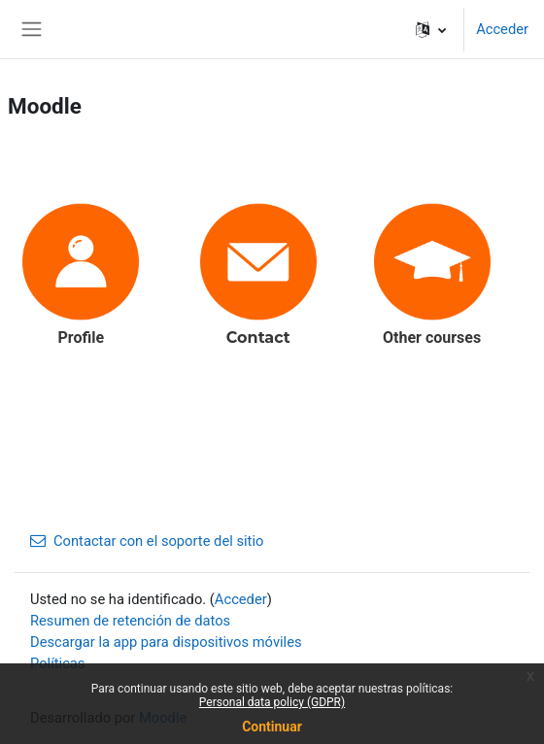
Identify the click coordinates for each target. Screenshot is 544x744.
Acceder (502, 29)
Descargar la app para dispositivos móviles (166, 642)
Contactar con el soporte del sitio (146, 541)
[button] (430, 29)
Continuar (272, 726)
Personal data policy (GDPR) (272, 702)
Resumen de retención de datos (130, 620)
